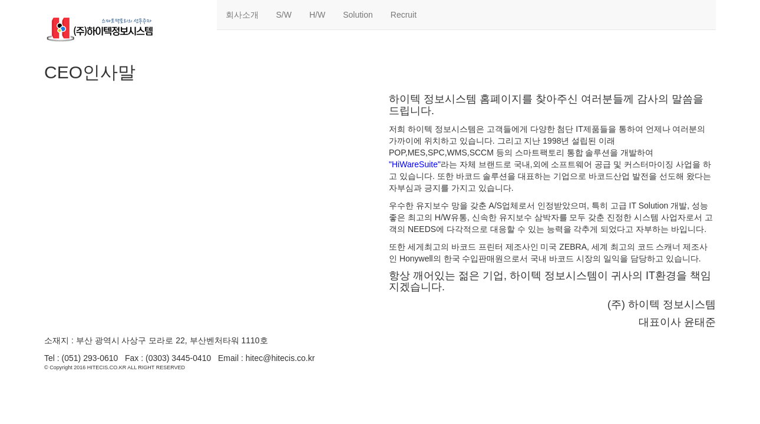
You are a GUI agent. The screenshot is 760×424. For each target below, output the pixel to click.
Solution (358, 14)
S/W (284, 14)
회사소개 (242, 14)
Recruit (404, 14)
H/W (317, 14)
